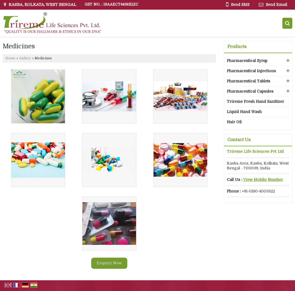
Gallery (25, 58)
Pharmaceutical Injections (251, 71)
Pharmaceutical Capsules (250, 91)
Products (236, 46)
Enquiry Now (109, 263)
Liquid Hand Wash (244, 112)
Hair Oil (234, 122)
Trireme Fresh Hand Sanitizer (255, 101)
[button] (263, 179)
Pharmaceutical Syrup (247, 61)
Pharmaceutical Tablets (248, 81)
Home (10, 58)
